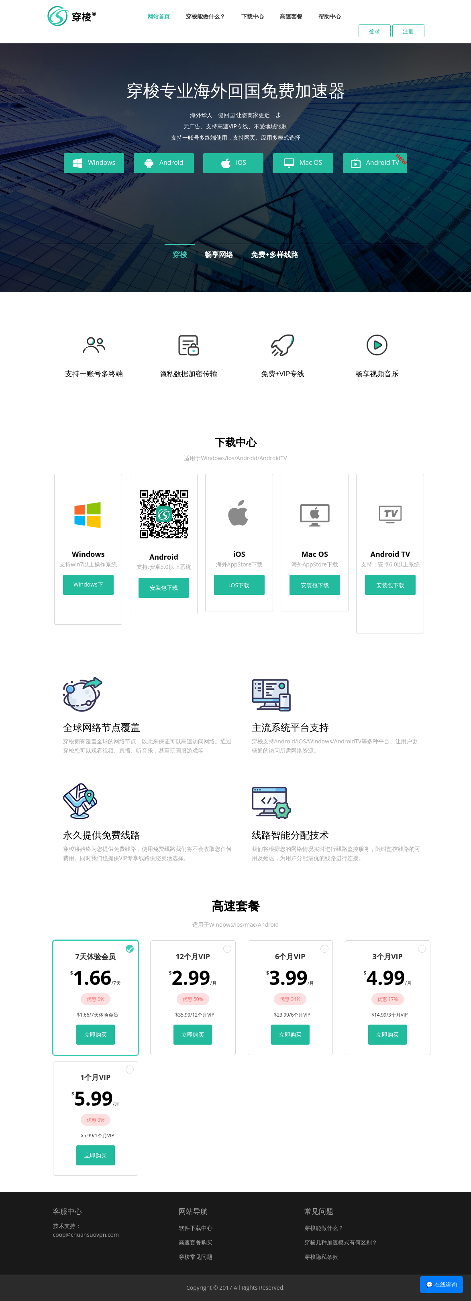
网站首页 (158, 16)
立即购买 (95, 1034)
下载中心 (252, 16)
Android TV (379, 161)
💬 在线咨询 (441, 1284)
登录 (374, 31)
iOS (233, 163)
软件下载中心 (195, 1228)
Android (164, 163)
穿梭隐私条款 (321, 1256)
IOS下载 (239, 585)
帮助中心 (329, 16)
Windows (94, 163)
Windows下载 (88, 587)
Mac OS (303, 163)
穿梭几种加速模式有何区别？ (340, 1242)
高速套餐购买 (195, 1242)
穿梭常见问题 (195, 1256)
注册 (408, 31)
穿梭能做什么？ (205, 16)
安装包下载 (164, 587)
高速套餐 (291, 16)
